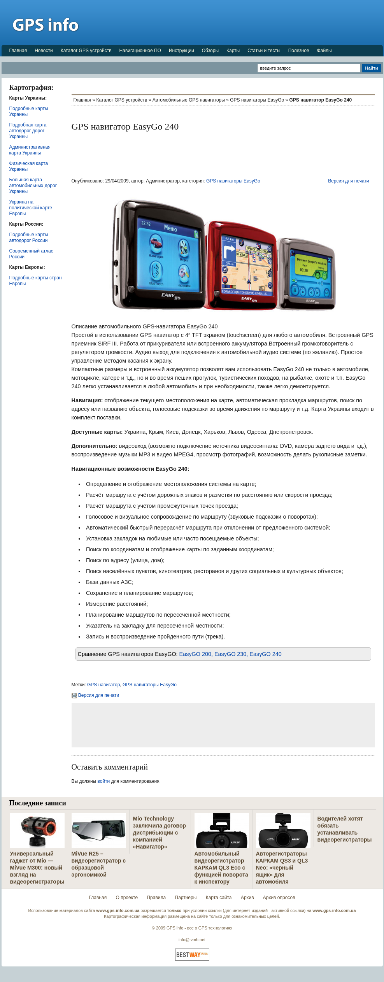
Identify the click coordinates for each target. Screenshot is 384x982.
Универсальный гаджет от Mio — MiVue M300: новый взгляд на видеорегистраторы (37, 867)
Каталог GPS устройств (86, 50)
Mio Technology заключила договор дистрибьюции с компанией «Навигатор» (159, 832)
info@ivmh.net (192, 939)
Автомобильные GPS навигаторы (189, 100)
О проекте (127, 897)
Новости (44, 50)
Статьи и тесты (263, 50)
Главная (18, 50)
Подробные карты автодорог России (28, 237)
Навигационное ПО (140, 50)
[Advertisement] (241, 22)
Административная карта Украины (30, 150)
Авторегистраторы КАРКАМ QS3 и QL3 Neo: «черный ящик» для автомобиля (282, 867)
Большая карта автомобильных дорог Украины (33, 185)
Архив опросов (279, 897)
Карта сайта (219, 897)
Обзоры (210, 50)
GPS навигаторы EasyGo (257, 100)
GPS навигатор (103, 684)
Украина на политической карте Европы (30, 207)
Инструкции (181, 50)
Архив (247, 897)
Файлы (324, 50)
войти (104, 781)
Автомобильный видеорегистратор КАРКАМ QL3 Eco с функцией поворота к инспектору (221, 867)
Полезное (298, 50)
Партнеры (186, 897)
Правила (156, 897)
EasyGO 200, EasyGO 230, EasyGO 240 (230, 654)
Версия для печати (348, 181)
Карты (233, 50)
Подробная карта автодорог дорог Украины (28, 130)
